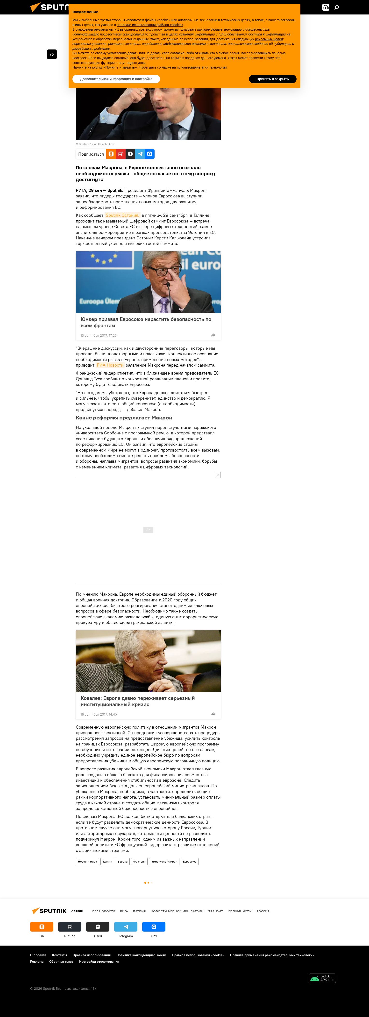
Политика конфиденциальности (141, 955)
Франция (139, 861)
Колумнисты (240, 911)
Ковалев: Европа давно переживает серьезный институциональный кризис (138, 701)
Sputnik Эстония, (122, 215)
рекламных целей (269, 39)
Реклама (36, 961)
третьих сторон (151, 29)
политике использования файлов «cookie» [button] (150, 25)
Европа (123, 861)
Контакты (59, 955)
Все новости (103, 911)
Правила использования (92, 955)
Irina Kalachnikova (103, 144)
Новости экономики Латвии (177, 911)
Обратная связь (61, 961)
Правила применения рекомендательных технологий (272, 955)
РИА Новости (110, 365)
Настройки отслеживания (99, 961)
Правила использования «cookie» (198, 955)
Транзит (215, 911)
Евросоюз (189, 861)
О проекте (38, 955)
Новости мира (87, 861)
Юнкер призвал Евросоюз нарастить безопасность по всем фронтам (146, 322)
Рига (124, 911)
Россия (263, 911)
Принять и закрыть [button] (273, 79)
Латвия (139, 911)
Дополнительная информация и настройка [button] (116, 79)
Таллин (107, 861)
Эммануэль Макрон (164, 861)
